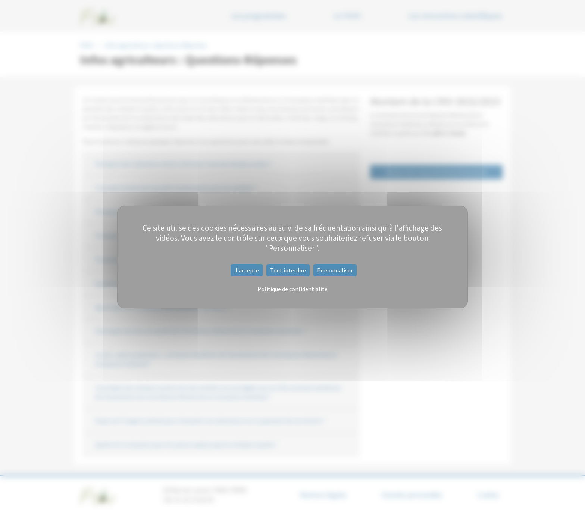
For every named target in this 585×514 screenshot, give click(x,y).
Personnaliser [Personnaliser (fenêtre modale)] (335, 270)
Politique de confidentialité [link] (292, 289)
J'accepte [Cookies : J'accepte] (246, 270)
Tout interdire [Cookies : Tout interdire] (288, 270)
